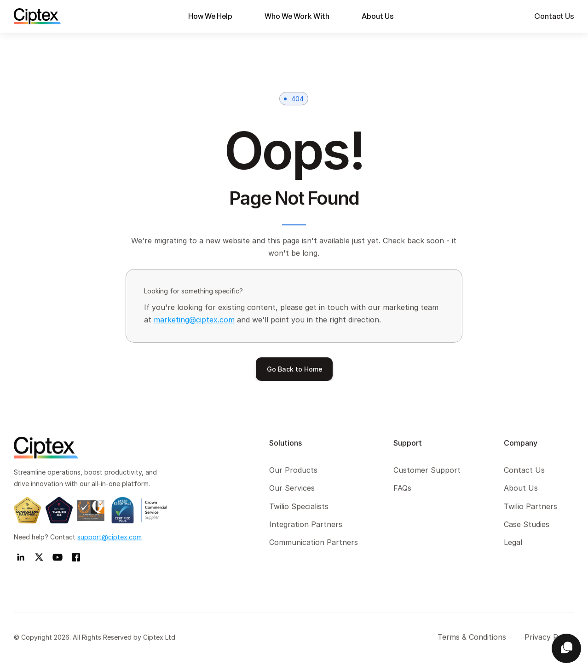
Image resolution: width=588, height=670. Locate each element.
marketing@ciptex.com (194, 319)
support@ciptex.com (109, 538)
